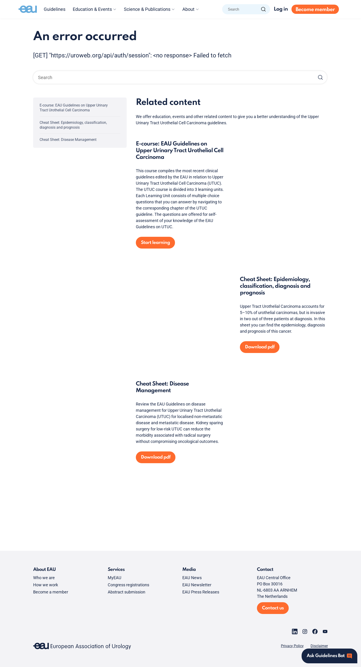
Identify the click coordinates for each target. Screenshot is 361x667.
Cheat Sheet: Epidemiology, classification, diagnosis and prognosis (73, 125)
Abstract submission (126, 592)
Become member (315, 9)
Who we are (44, 577)
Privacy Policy (292, 646)
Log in (281, 9)
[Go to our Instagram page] (305, 631)
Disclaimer (319, 646)
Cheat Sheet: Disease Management (68, 139)
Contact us (273, 608)
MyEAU (114, 577)
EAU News (192, 577)
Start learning (155, 242)
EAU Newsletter (196, 584)
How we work (45, 584)
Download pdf (259, 347)
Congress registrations (128, 584)
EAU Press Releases (200, 592)
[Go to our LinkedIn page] (294, 631)
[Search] (263, 9)
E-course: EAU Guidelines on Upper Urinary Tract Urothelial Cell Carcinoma (74, 107)
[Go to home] (27, 9)
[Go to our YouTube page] (325, 631)
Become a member (50, 592)
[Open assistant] (329, 656)
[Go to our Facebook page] (315, 631)
